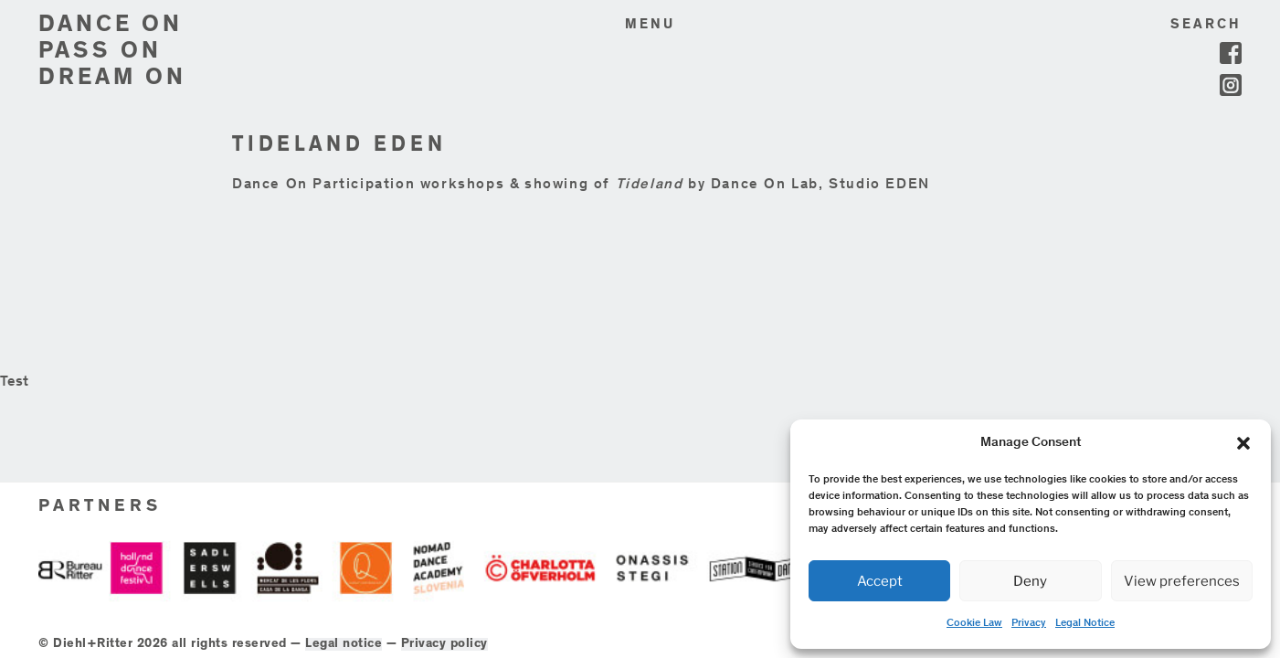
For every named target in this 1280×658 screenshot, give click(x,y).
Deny (1030, 581)
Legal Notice (1085, 623)
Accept (880, 581)
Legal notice (511, 629)
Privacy (1028, 623)
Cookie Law (974, 623)
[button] (1243, 443)
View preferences (1182, 581)
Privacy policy (611, 629)
